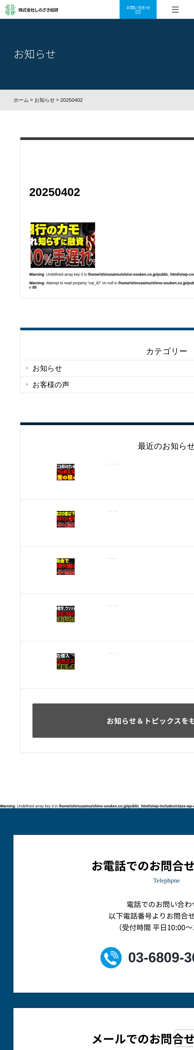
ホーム (21, 100)
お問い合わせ (138, 7)
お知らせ (44, 100)
